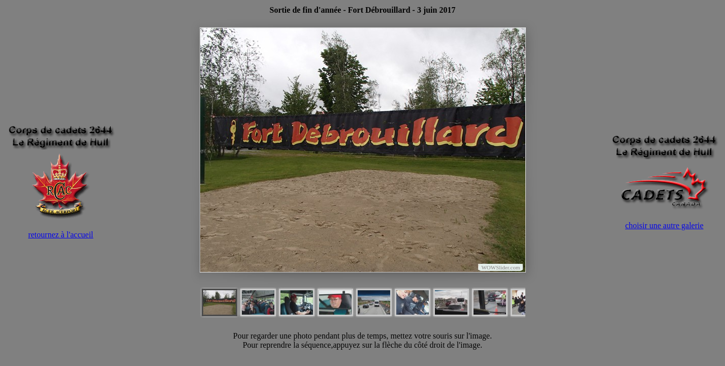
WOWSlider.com (500, 267)
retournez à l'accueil (60, 234)
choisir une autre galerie (664, 225)
